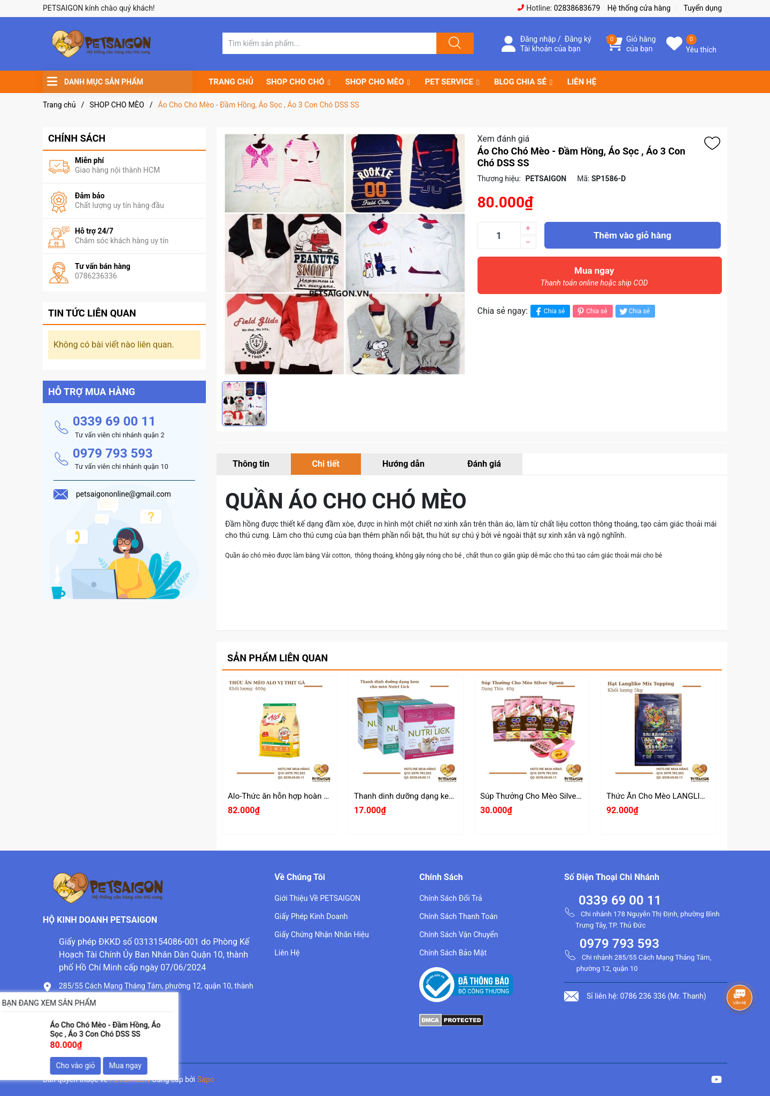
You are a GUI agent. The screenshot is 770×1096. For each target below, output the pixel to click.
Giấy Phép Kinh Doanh (311, 916)
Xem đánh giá (504, 139)
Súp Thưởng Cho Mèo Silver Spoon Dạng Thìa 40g (568, 796)
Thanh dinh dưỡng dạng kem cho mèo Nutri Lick (439, 796)
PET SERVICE (449, 82)
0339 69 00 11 (114, 421)
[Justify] (453, 43)
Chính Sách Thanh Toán (458, 916)
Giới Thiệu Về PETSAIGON (317, 898)
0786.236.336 (85, 1017)
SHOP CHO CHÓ (295, 82)
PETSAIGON (130, 1079)
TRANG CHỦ (231, 82)
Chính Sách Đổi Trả (450, 898)
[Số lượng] (499, 235)
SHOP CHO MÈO (374, 82)
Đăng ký (578, 39)
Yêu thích (701, 49)
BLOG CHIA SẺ (520, 82)
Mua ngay (594, 279)
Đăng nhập (538, 39)
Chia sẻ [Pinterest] (591, 311)
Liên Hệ (286, 952)
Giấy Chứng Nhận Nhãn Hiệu (321, 934)
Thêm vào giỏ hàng (632, 235)
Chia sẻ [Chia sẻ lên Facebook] (549, 311)
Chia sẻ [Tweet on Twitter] (634, 311)
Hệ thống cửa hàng (639, 8)
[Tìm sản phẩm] (329, 43)
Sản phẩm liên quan (277, 657)
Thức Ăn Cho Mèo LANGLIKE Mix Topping (680, 796)
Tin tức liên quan (92, 313)
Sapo (205, 1079)
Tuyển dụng (702, 8)
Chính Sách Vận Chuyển (458, 934)
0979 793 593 (113, 453)
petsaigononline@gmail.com (113, 1035)
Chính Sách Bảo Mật (453, 952)
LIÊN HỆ (581, 82)
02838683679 (577, 8)
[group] (344, 254)
